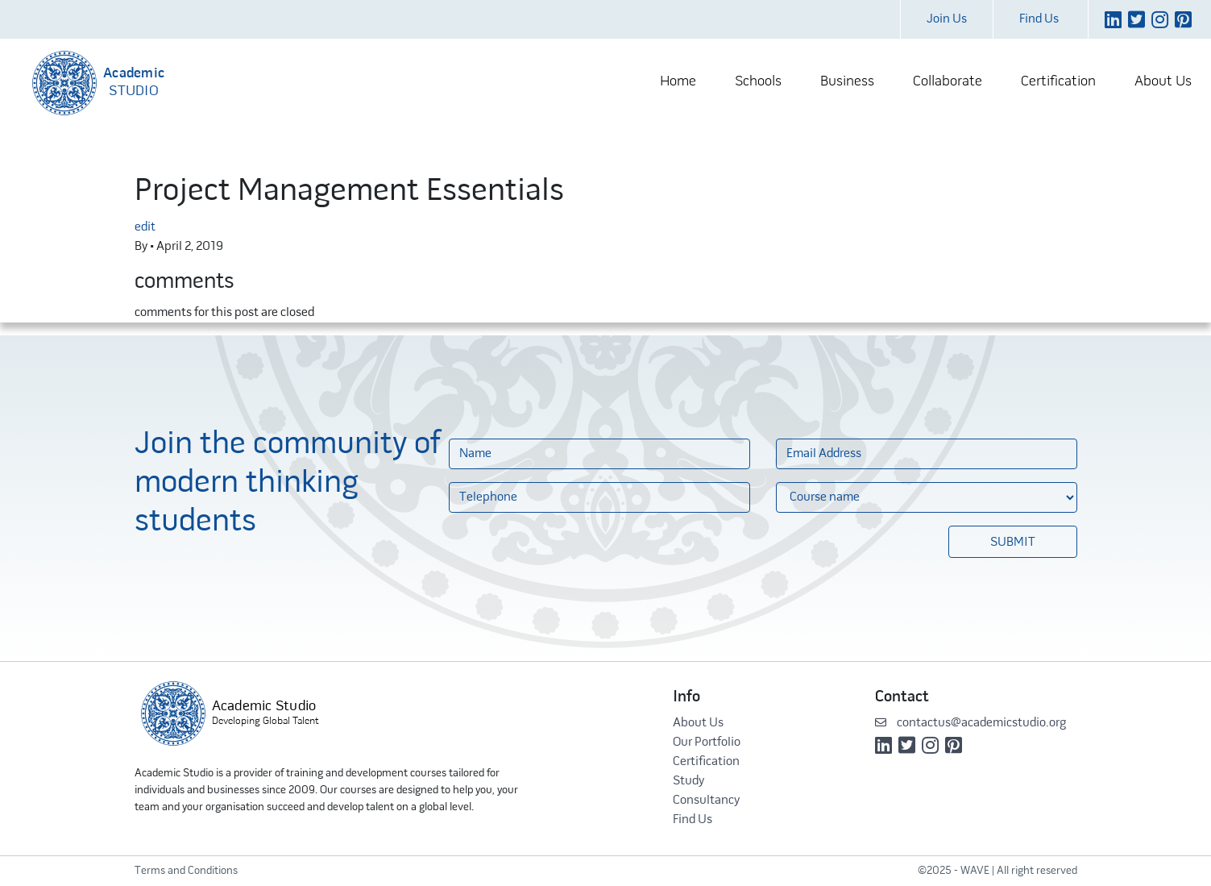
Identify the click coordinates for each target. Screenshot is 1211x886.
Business (847, 82)
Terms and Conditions (186, 871)
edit (145, 227)
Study (688, 781)
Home (678, 82)
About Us (1163, 82)
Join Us (947, 19)
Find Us (1039, 19)
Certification (1058, 82)
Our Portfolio (706, 742)
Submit (1012, 542)
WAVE (974, 871)
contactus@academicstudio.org (970, 723)
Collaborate (947, 82)
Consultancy (706, 800)
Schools (758, 82)
